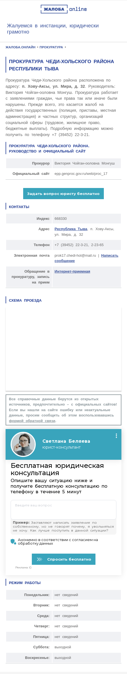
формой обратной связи (32, 421)
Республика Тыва (71, 229)
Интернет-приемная (72, 271)
